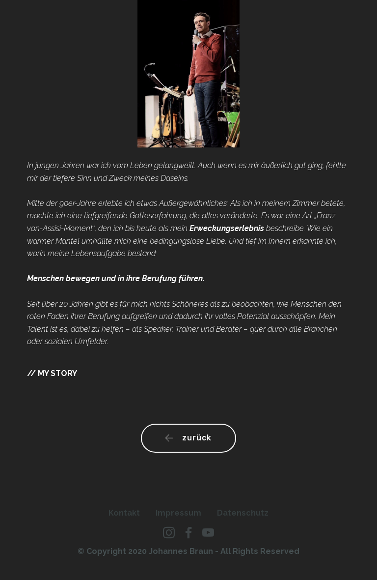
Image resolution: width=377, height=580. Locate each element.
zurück (188, 437)
